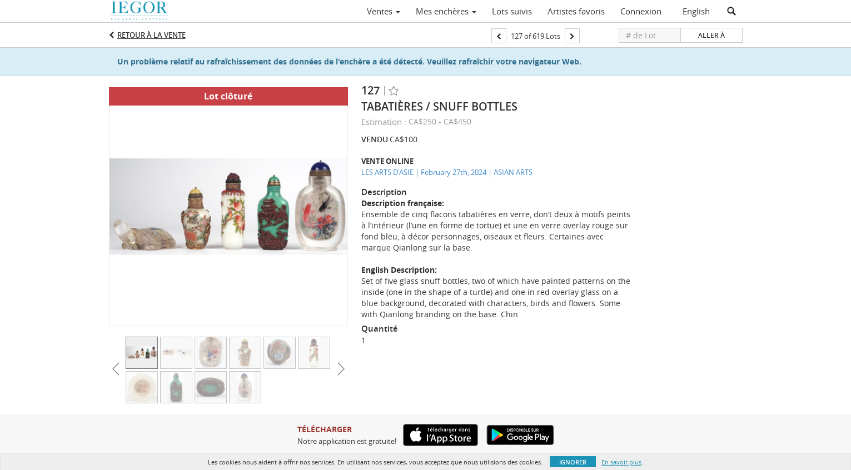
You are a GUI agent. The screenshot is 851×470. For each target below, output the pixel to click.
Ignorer (572, 462)
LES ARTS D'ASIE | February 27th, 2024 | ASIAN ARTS (447, 172)
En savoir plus (621, 462)
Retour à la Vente (151, 35)
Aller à (711, 35)
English (696, 11)
